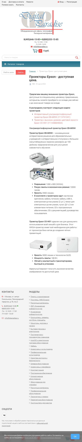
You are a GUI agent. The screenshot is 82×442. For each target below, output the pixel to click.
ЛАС (33, 84)
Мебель (34, 346)
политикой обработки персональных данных (43, 438)
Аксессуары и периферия (40, 367)
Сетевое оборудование (40, 364)
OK (75, 436)
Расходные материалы (40, 303)
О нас (4, 2)
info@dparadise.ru (40, 47)
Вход (60, 2)
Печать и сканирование (40, 297)
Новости (29, 2)
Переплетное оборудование (42, 400)
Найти (20, 72)
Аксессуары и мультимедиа (42, 349)
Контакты (20, 5)
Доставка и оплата (16, 2)
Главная (32, 71)
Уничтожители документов (41, 403)
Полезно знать (8, 5)
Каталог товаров (14, 64)
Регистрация (72, 2)
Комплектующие (37, 370)
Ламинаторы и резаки (39, 397)
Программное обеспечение (41, 373)
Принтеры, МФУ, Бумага (40, 300)
